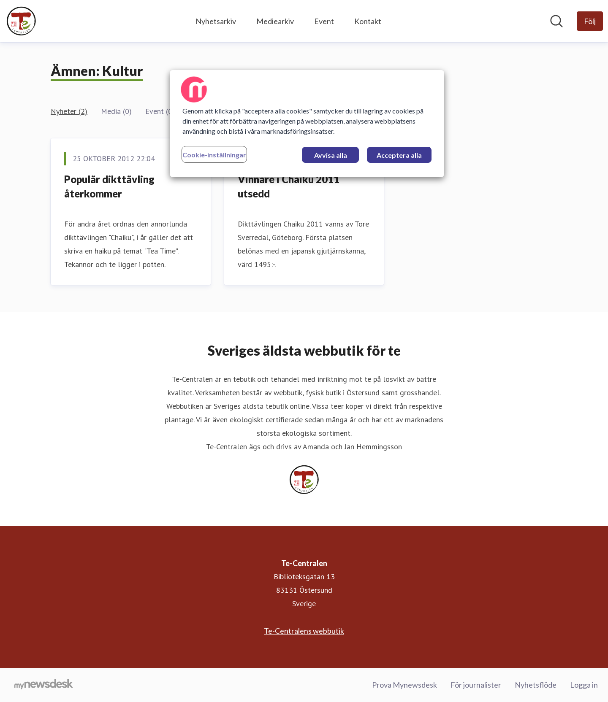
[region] (307, 123)
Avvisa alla (330, 155)
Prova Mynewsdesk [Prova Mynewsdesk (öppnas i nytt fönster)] (404, 684)
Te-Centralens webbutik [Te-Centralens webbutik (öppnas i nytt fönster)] (304, 630)
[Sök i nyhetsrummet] (556, 21)
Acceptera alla (399, 155)
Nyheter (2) (69, 111)
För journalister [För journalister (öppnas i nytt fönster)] (476, 684)
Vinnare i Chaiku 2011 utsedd (288, 186)
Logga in (584, 684)
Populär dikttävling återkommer (109, 186)
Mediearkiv (275, 21)
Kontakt (367, 21)
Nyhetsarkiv (215, 21)
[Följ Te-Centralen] (590, 21)
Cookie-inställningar (214, 155)
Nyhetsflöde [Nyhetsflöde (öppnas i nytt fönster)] (535, 684)
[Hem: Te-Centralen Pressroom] (21, 21)
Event (324, 21)
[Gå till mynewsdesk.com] (43, 685)
